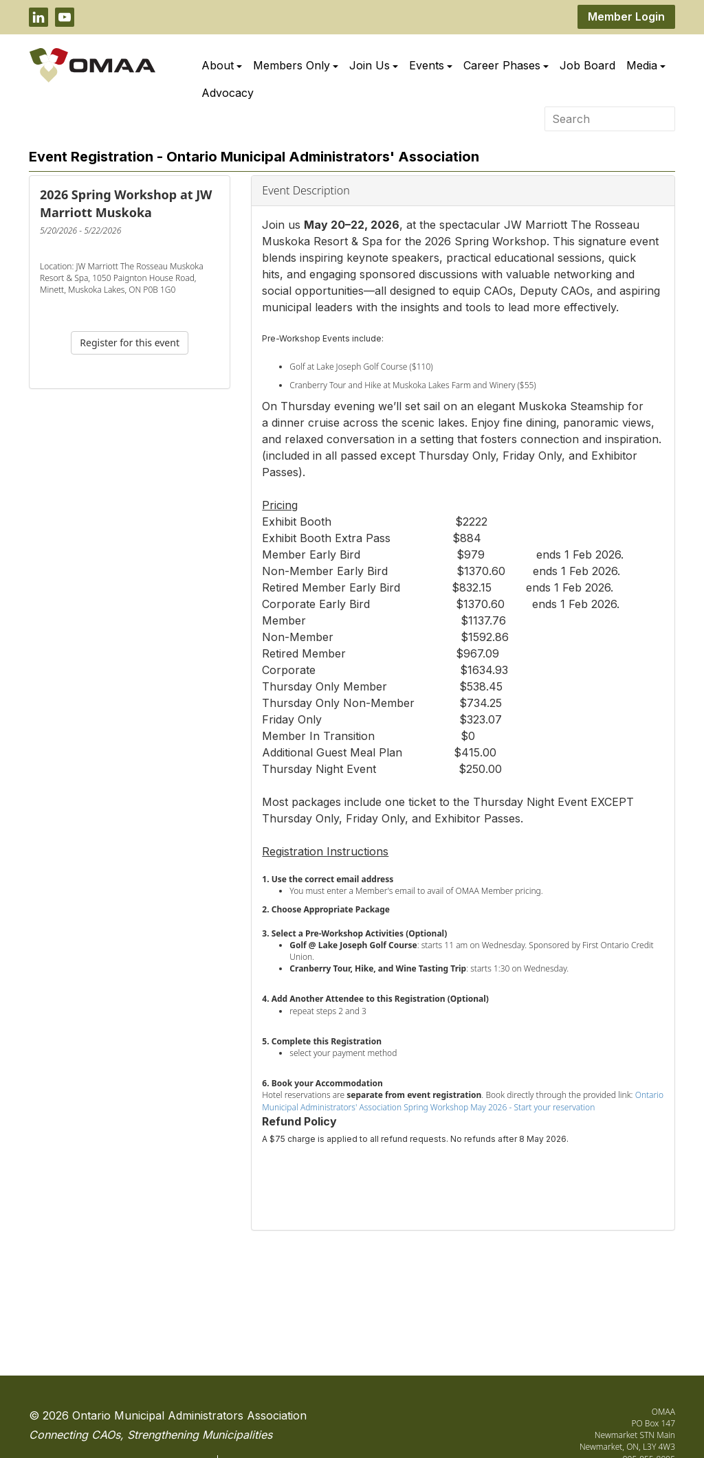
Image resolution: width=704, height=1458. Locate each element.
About (221, 65)
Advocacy (227, 93)
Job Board (587, 65)
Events (430, 65)
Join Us (373, 65)
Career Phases (506, 65)
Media (646, 65)
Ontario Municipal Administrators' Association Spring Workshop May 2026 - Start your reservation (462, 1100)
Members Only (295, 65)
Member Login (626, 16)
